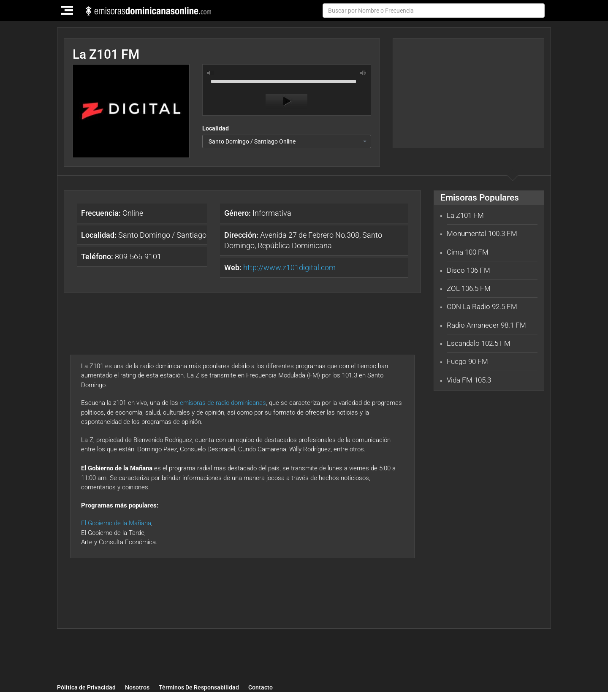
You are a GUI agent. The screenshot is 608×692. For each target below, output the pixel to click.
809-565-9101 (121, 256)
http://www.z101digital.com (289, 267)
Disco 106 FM (468, 270)
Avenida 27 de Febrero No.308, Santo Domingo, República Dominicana (303, 240)
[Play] (286, 101)
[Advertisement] (468, 93)
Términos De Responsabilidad (199, 687)
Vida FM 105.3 (469, 380)
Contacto (260, 687)
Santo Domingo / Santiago (143, 235)
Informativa (257, 213)
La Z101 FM (465, 215)
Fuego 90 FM (467, 361)
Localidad (215, 128)
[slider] (286, 80)
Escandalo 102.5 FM (478, 343)
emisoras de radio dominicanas (223, 403)
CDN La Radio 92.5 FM (482, 306)
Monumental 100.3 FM (482, 233)
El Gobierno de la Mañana (116, 523)
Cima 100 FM (468, 252)
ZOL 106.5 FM (469, 288)
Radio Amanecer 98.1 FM (486, 325)
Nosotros (137, 687)
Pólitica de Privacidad (86, 687)
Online (112, 213)
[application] (286, 92)
